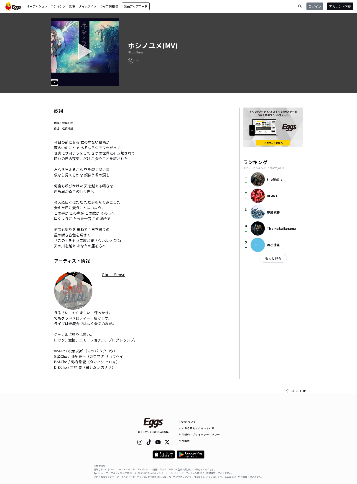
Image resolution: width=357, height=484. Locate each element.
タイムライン (87, 6)
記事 (72, 6)
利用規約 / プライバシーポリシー (199, 434)
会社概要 (184, 441)
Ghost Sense (135, 52)
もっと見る (273, 258)
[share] (130, 60)
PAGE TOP (296, 409)
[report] (137, 60)
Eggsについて (187, 422)
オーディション (37, 6)
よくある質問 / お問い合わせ (197, 428)
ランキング (58, 6)
